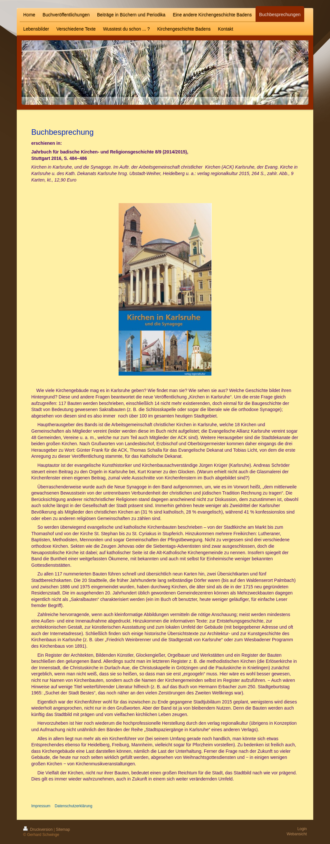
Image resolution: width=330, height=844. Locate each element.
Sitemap (63, 829)
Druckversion (38, 829)
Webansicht (297, 834)
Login (302, 829)
